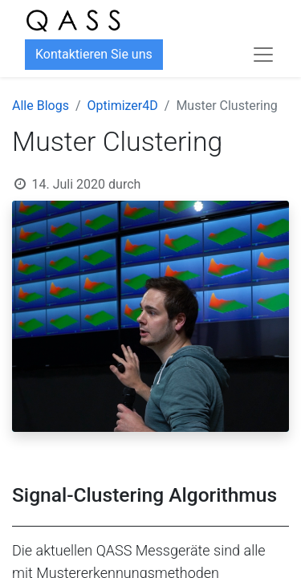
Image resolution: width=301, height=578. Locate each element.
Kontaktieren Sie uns (94, 54)
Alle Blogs (40, 105)
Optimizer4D (122, 105)
